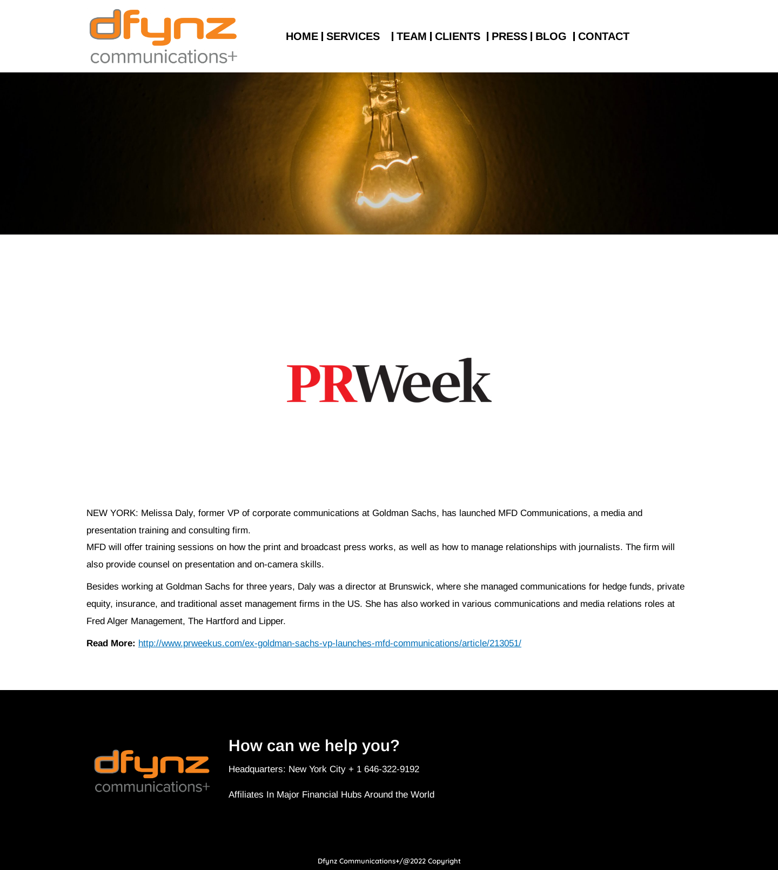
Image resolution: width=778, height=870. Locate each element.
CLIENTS (459, 36)
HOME (302, 36)
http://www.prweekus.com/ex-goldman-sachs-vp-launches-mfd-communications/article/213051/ (329, 643)
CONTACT (603, 36)
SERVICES (357, 36)
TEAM (412, 36)
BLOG (552, 36)
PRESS (509, 36)
